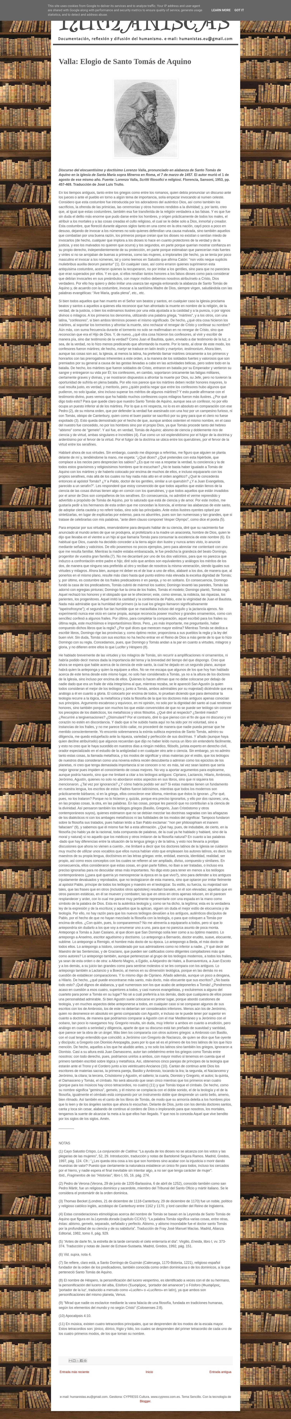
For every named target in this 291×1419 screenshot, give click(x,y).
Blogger (145, 1401)
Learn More (220, 10)
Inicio (149, 1372)
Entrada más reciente (74, 1372)
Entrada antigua (220, 1372)
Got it (239, 10)
